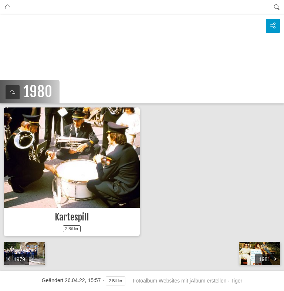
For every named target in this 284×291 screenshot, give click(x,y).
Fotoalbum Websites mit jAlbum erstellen (179, 281)
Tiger (236, 281)
